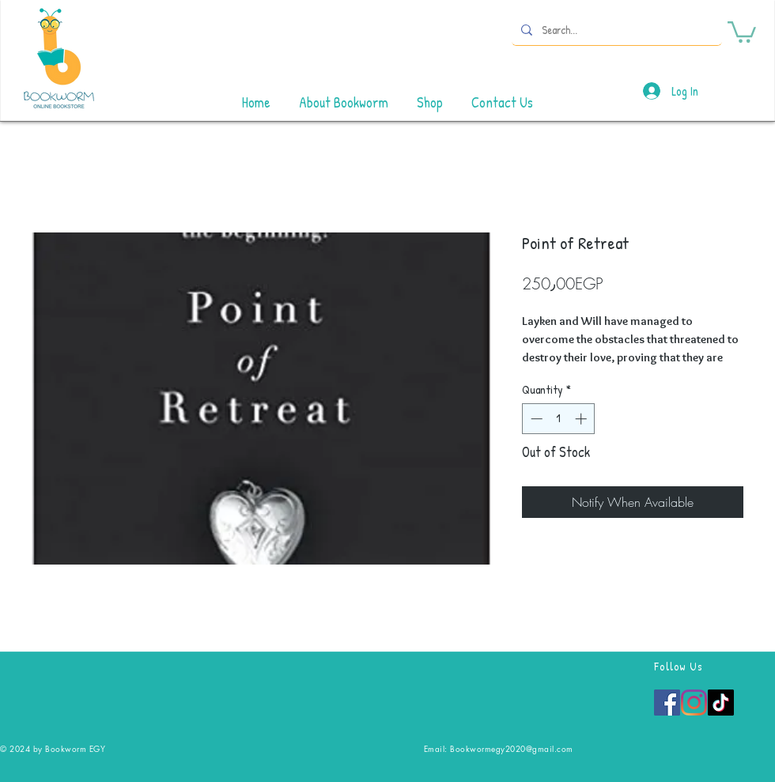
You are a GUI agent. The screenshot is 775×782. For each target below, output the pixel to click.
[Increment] (582, 418)
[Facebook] (667, 702)
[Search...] (615, 29)
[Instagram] (694, 702)
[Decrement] (535, 418)
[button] (742, 31)
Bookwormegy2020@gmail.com (511, 748)
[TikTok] (721, 702)
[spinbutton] (559, 418)
